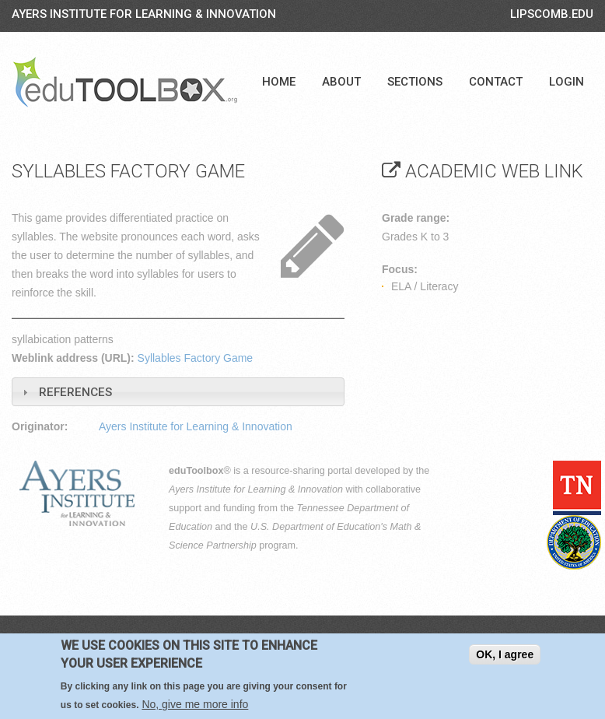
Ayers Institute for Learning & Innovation (144, 14)
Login (566, 82)
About (341, 82)
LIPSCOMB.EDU (551, 14)
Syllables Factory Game (196, 358)
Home (279, 82)
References (75, 392)
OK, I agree (504, 654)
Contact (496, 82)
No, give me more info (195, 704)
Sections (414, 82)
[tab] (178, 391)
